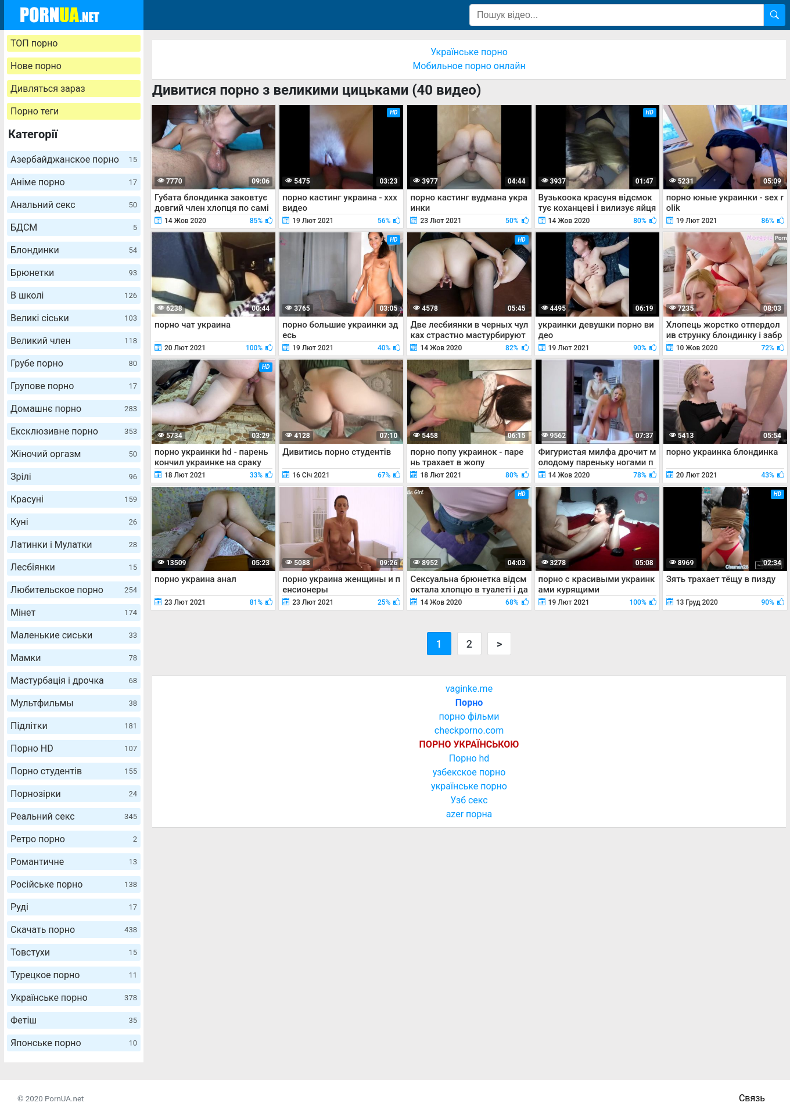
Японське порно (73, 1042)
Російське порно (73, 884)
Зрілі (73, 476)
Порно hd (469, 758)
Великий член (73, 340)
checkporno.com (469, 730)
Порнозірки (73, 793)
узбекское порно (469, 772)
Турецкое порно (73, 974)
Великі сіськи (73, 318)
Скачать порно (73, 929)
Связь (752, 1098)
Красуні (73, 499)
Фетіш (73, 1020)
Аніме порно (73, 182)
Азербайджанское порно (73, 159)
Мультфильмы (73, 703)
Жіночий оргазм (73, 453)
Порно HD (73, 748)
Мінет (73, 612)
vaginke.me (469, 688)
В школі (73, 295)
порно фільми (469, 716)
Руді (73, 907)
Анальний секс (73, 204)
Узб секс (468, 800)
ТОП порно (34, 43)
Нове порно (36, 65)
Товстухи (73, 952)
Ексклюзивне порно (73, 431)
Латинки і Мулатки (73, 544)
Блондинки (73, 250)
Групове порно (73, 386)
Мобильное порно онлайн (468, 65)
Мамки (73, 657)
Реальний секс (73, 816)
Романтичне (73, 861)
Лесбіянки (73, 567)
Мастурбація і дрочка (73, 680)
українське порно (469, 786)
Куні (73, 521)
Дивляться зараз (47, 88)
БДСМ (73, 227)
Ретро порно (73, 839)
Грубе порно (73, 363)
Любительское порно (73, 589)
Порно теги (34, 111)
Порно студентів (73, 771)
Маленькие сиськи (73, 635)
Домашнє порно (73, 408)
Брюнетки (73, 272)
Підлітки (73, 725)
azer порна (469, 814)
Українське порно (73, 997)
